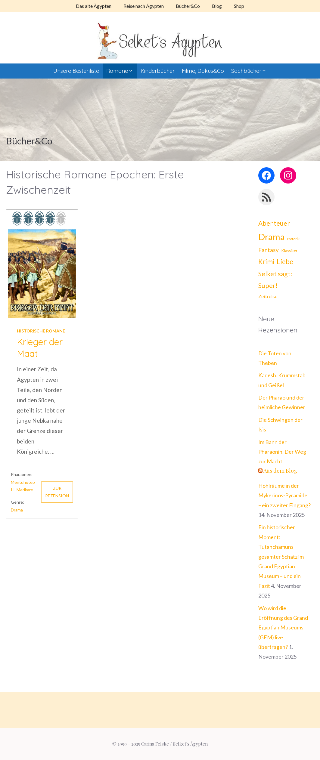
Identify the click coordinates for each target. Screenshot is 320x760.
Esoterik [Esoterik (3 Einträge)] (293, 239)
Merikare (25, 489)
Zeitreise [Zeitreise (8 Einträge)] (267, 296)
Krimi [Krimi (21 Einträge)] (266, 262)
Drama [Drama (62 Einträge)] (271, 236)
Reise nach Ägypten (143, 6)
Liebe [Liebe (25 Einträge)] (285, 261)
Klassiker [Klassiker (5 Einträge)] (289, 250)
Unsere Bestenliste (76, 70)
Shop (239, 6)
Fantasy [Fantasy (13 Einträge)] (268, 249)
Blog (217, 6)
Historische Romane (41, 330)
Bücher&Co (188, 6)
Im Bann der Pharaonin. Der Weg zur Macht (282, 452)
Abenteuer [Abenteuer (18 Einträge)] (274, 223)
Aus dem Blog (280, 470)
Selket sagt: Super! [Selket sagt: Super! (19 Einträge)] (275, 279)
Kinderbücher (158, 70)
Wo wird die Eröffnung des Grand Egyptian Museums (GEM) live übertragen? (283, 627)
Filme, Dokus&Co (203, 70)
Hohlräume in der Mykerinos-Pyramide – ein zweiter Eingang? (284, 495)
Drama (17, 509)
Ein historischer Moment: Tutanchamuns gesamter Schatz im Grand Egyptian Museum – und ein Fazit (281, 556)
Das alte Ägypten (93, 6)
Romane (121, 71)
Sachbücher (250, 71)
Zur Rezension (57, 492)
